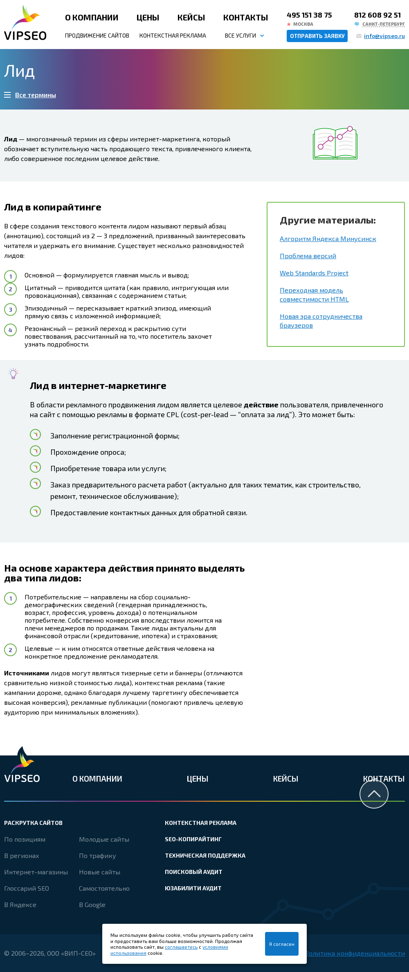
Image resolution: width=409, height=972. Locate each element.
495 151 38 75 (309, 14)
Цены (148, 17)
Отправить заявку (317, 36)
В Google (92, 904)
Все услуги (240, 35)
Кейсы (191, 17)
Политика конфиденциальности (354, 953)
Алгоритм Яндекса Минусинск (328, 238)
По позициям (24, 839)
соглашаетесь (181, 947)
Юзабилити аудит (193, 888)
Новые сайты (99, 872)
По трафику (97, 855)
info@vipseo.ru (384, 35)
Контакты (245, 17)
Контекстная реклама (172, 35)
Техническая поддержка (205, 855)
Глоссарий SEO (26, 888)
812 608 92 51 (377, 14)
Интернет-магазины (36, 872)
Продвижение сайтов (97, 35)
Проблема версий (308, 255)
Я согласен (281, 944)
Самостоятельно (104, 888)
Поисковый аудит (193, 871)
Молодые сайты (104, 839)
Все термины (35, 94)
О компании (92, 17)
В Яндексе (20, 904)
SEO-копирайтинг (193, 839)
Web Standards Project (314, 273)
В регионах (21, 855)
